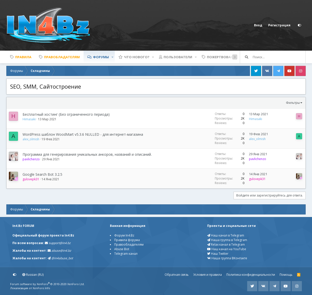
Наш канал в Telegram (225, 235)
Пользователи (178, 57)
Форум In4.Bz (124, 235)
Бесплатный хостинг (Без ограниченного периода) (66, 114)
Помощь (286, 274)
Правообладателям (129, 244)
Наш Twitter (217, 253)
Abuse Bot (121, 249)
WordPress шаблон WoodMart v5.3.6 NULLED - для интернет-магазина (83, 134)
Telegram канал (126, 253)
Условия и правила (207, 274)
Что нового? (136, 57)
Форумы (101, 57)
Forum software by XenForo (47, 284)
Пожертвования (222, 57)
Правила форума (127, 240)
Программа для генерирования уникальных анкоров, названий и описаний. (87, 154)
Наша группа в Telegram (227, 240)
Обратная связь (177, 274)
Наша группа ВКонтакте (227, 258)
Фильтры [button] (293, 103)
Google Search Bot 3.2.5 (42, 174)
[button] (112, 57)
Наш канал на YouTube (226, 249)
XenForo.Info (41, 288)
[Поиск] (279, 57)
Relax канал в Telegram (226, 244)
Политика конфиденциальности (250, 274)
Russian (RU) (33, 274)
